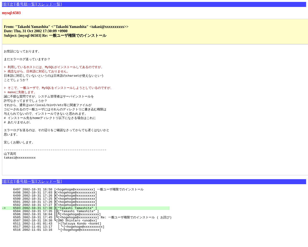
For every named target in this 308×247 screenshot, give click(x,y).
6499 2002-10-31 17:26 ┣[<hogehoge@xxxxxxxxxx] (88, 208)
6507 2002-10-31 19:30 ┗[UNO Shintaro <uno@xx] (88, 233)
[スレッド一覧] (49, 4)
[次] (11, 4)
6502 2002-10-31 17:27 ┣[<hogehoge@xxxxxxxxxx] (88, 217)
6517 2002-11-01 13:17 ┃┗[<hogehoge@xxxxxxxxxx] (87, 239)
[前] (5, 4)
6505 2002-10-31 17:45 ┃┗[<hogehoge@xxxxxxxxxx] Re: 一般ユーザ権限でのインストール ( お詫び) (89, 230)
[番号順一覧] (25, 4)
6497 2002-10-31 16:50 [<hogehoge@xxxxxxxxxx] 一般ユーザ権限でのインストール (84, 202)
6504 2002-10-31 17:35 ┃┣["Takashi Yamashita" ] (87, 223)
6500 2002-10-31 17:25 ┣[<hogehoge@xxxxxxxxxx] (88, 211)
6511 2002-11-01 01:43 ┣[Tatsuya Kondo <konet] (88, 236)
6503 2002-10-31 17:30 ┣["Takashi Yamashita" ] (88, 220)
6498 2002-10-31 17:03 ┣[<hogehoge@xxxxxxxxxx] (88, 205)
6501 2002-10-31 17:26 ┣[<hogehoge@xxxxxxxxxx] (88, 214)
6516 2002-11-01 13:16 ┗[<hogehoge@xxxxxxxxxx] (88, 242)
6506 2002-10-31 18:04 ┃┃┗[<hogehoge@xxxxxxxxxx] (86, 227)
